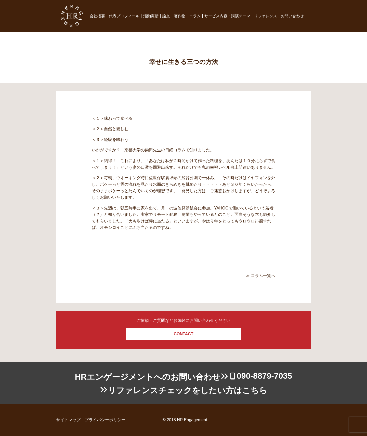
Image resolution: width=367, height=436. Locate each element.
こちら (254, 390)
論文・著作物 (173, 16)
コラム (195, 16)
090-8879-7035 (264, 375)
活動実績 (151, 16)
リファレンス (265, 16)
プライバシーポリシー (105, 420)
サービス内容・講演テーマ (227, 16)
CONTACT (183, 334)
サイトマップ (68, 420)
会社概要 (97, 16)
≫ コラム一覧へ (260, 275)
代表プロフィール (124, 16)
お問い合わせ (292, 16)
